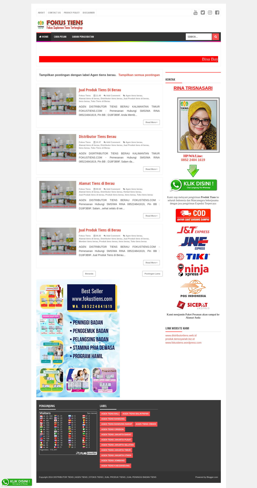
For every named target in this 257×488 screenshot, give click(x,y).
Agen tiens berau (134, 95)
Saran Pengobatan (83, 36)
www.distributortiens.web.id (181, 335)
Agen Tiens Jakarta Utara (116, 455)
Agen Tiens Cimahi (146, 424)
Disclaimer (89, 12)
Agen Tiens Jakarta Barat (116, 434)
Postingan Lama (152, 274)
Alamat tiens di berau (89, 98)
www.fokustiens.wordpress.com (183, 342)
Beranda (89, 274)
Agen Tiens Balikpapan (136, 414)
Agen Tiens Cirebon (112, 429)
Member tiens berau (88, 241)
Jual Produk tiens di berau (136, 98)
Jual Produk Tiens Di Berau (100, 89)
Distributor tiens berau (111, 98)
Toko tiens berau (145, 195)
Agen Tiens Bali (110, 414)
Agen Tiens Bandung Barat (116, 424)
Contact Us (54, 12)
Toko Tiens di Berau (100, 101)
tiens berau (84, 101)
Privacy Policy (72, 12)
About (41, 12)
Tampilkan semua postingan (139, 75)
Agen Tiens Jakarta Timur (116, 450)
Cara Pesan (60, 36)
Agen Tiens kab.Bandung (115, 466)
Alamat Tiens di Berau (97, 183)
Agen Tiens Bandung (113, 419)
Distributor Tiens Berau (97, 136)
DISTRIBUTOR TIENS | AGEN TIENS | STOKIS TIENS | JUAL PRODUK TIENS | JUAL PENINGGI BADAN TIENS (104, 477)
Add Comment (113, 95)
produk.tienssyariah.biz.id (180, 339)
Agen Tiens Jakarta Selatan (117, 445)
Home (43, 36)
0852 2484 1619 (193, 160)
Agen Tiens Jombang (113, 460)
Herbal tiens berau (132, 192)
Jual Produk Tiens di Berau (100, 230)
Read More (151, 122)
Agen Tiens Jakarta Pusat (116, 440)
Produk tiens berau (114, 195)
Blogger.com (212, 477)
